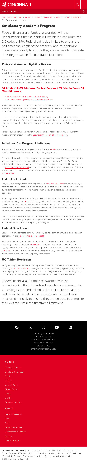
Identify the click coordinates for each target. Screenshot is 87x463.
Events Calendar (12, 440)
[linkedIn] (70, 327)
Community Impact (13, 427)
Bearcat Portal (11, 385)
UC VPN (8, 398)
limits (53, 149)
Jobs (7, 418)
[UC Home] (16, 4)
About (28, 17)
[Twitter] (30, 327)
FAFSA (28, 201)
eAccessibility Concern (11, 456)
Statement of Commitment (69, 453)
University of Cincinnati (11, 17)
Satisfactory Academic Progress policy (50, 135)
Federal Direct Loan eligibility (32, 235)
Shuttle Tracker (12, 389)
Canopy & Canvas (13, 367)
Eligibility (77, 17)
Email (7, 376)
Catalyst (8, 380)
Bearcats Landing (13, 402)
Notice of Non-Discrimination (43, 453)
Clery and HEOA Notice (18, 453)
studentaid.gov (8, 173)
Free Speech (46, 456)
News (7, 423)
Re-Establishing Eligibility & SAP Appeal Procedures (30, 99)
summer (35, 244)
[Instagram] (43, 327)
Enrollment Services (14, 372)
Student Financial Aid (43, 17)
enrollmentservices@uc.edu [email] (43, 348)
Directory (9, 436)
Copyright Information (62, 456)
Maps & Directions (13, 414)
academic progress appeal (17, 167)
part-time (6, 250)
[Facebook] (16, 327)
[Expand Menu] (84, 11)
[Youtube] (57, 327)
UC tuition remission (20, 268)
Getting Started (63, 17)
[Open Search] (77, 4)
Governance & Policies (15, 431)
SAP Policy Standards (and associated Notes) (27, 96)
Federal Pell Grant (55, 183)
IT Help (8, 393)
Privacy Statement (30, 456)
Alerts (4, 453)
